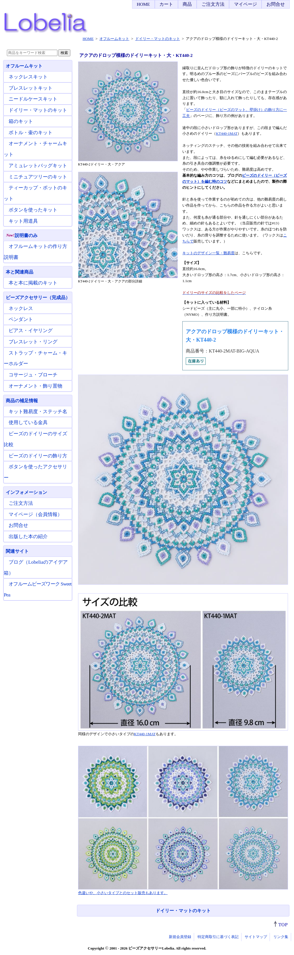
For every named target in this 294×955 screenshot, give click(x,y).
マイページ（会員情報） (35, 514)
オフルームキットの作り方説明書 (35, 252)
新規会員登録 (180, 937)
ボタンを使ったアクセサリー (35, 472)
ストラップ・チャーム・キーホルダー (35, 358)
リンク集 (280, 937)
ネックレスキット (28, 77)
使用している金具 (28, 422)
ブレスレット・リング (33, 341)
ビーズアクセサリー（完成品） (38, 297)
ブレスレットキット (31, 88)
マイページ (245, 4)
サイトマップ (256, 937)
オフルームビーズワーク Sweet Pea (37, 589)
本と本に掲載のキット (33, 283)
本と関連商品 (19, 271)
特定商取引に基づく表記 (218, 937)
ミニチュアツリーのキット (38, 177)
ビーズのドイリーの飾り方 (38, 456)
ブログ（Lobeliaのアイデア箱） (36, 567)
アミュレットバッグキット (38, 165)
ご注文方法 (213, 4)
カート (166, 4)
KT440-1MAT (226, 133)
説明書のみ (22, 235)
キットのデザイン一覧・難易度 (208, 253)
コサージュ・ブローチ (33, 375)
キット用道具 (23, 221)
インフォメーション (26, 492)
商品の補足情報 (22, 400)
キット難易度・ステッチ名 (38, 411)
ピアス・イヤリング (31, 330)
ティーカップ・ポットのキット (35, 193)
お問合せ (275, 4)
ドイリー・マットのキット (183, 910)
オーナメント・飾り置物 (35, 386)
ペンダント (21, 319)
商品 (187, 4)
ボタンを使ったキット (33, 210)
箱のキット (21, 121)
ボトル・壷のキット (31, 132)
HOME (143, 4)
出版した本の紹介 (28, 536)
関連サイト (17, 551)
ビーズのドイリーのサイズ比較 (35, 439)
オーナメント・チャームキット (35, 149)
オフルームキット (24, 65)
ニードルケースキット (33, 99)
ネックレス (21, 308)
